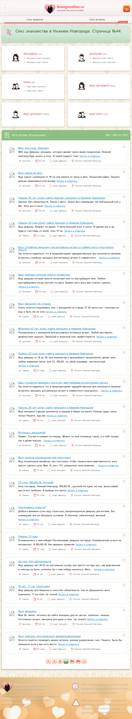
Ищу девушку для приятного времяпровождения (49, 636)
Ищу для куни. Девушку (33, 148)
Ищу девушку (33, 114)
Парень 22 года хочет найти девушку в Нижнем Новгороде (55, 354)
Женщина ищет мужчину (38, 58)
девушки (96, 54)
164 (72, 661)
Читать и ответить (89, 156)
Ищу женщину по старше (34, 304)
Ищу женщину (99, 86)
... (66, 661)
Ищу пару (96, 114)
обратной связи (120, 712)
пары (27, 82)
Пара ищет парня (34, 90)
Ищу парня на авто (30, 173)
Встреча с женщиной (31, 433)
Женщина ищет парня (37, 62)
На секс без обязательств (34, 562)
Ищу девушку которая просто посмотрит (44, 275)
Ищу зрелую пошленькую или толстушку (44, 458)
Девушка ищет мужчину (104, 62)
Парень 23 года (28, 537)
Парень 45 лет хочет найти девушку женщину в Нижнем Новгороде (61, 198)
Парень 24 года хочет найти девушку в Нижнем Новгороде (55, 223)
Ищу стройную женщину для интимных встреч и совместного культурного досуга (66, 248)
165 (78, 661)
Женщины (30, 54)
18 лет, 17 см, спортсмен (34, 586)
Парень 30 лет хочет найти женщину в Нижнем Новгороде (56, 408)
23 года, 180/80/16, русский (35, 483)
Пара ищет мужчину (36, 86)
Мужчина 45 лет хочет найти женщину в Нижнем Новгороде (57, 329)
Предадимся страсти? (32, 507)
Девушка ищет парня (102, 58)
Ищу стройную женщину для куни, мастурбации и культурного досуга (63, 383)
